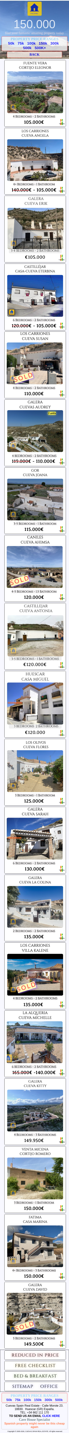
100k (31, 43)
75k (21, 43)
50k (11, 43)
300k (54, 43)
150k (43, 43)
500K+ (40, 48)
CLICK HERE (51, 1415)
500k (27, 48)
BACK (34, 54)
